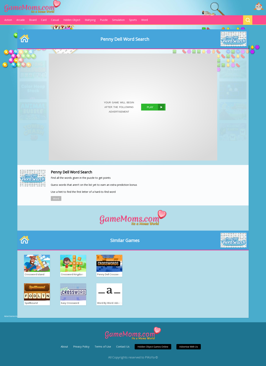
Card (44, 20)
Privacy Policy (81, 346)
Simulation (118, 20)
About (64, 346)
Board (33, 20)
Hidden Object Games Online (153, 346)
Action (8, 20)
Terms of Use (103, 346)
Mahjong (90, 20)
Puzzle (104, 20)
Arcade (20, 20)
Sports (133, 20)
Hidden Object (71, 20)
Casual (55, 20)
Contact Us (122, 346)
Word (144, 20)
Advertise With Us (188, 346)
